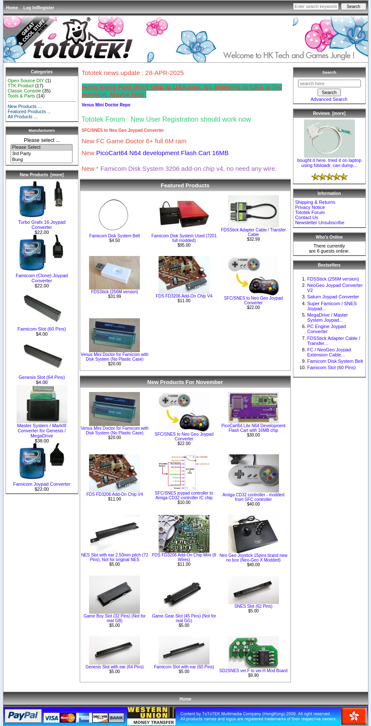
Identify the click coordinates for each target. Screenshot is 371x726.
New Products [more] (42, 174)
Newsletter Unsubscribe (319, 222)
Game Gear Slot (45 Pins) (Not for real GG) (184, 618)
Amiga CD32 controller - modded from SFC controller (254, 497)
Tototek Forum (310, 212)
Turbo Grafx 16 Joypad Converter (42, 222)
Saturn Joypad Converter (333, 296)
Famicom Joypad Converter (41, 482)
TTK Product (21, 85)
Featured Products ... (29, 111)
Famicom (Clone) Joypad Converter (42, 276)
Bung (41, 160)
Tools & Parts (21, 95)
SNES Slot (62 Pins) (253, 606)
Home (12, 8)
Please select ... (42, 140)
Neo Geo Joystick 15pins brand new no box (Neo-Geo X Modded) (253, 557)
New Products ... (25, 106)
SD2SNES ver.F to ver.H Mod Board (253, 670)
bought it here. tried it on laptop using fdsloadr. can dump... (329, 160)
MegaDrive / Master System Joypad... (327, 317)
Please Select (41, 147)
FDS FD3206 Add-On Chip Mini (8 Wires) (184, 557)
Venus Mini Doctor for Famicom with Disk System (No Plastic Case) (114, 357)
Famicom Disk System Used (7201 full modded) (184, 238)
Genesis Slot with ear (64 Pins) (115, 667)
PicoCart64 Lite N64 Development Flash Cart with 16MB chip (253, 428)
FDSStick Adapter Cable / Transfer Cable (253, 232)
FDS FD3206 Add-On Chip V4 (184, 296)
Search (329, 72)
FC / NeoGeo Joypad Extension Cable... (329, 352)
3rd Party (41, 154)
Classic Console (24, 90)
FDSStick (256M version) (114, 291)
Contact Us (306, 217)
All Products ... (23, 116)
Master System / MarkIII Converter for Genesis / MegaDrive (42, 428)
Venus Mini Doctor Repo (106, 105)
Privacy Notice (310, 207)
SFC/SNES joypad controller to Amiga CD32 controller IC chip (184, 495)
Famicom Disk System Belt (114, 236)
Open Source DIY (26, 80)
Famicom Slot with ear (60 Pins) (184, 667)
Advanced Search (329, 99)
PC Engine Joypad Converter (326, 329)
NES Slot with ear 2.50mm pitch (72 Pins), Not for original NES (114, 557)
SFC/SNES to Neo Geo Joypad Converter (253, 300)
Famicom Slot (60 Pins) (42, 326)
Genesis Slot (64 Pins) (42, 375)
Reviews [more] (329, 113)
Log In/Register (38, 8)
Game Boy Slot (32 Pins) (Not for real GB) (114, 618)
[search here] (329, 83)
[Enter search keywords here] (316, 6)
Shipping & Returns (315, 202)
